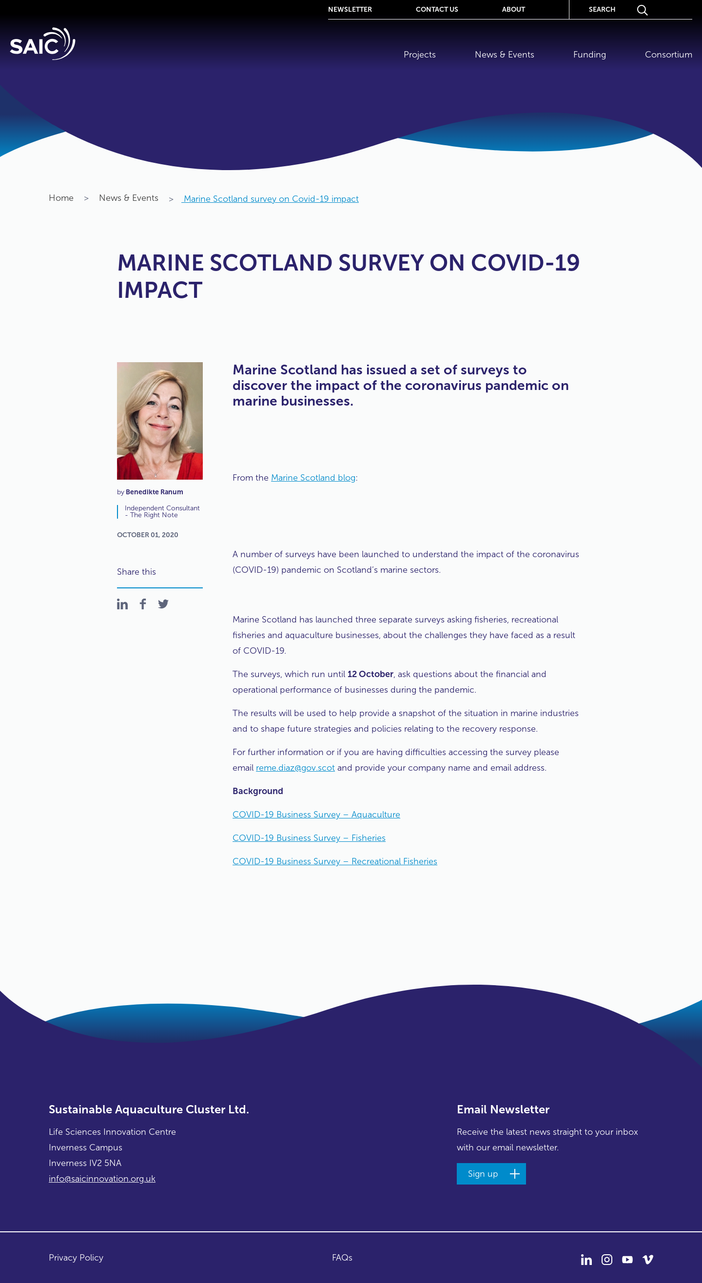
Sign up (483, 1174)
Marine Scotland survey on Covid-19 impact (264, 199)
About (513, 9)
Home (61, 198)
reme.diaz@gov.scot (295, 768)
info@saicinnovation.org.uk (102, 1179)
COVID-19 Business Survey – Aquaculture (316, 814)
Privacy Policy (76, 1258)
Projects (420, 54)
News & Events (504, 54)
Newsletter (350, 9)
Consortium (668, 54)
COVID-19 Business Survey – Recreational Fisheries (335, 861)
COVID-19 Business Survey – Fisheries (309, 838)
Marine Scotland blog (313, 478)
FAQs (342, 1258)
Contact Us (437, 9)
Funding (589, 54)
